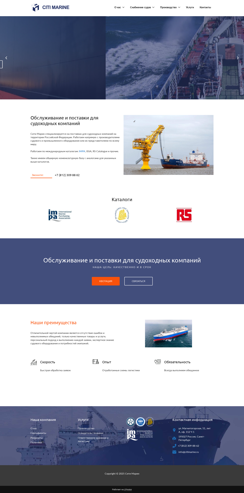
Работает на (122, 489)
